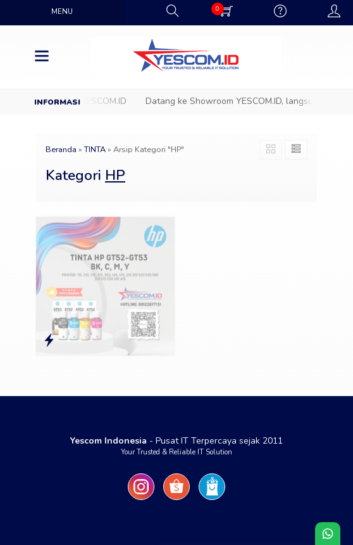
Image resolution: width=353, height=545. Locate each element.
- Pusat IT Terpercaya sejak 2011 (176, 441)
